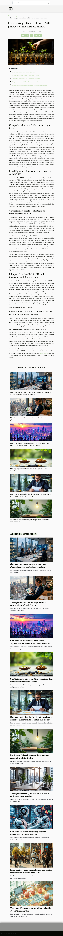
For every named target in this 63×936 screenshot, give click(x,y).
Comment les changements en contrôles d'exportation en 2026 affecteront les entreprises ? (28, 567)
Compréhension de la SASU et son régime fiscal (23, 72)
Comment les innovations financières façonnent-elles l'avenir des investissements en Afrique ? (30, 643)
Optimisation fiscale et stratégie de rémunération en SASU (26, 79)
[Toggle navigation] (10, 8)
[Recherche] (31, 3)
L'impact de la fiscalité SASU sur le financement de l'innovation (27, 82)
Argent (16, 16)
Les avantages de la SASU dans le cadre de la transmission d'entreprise (29, 85)
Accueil (10, 16)
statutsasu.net (44, 353)
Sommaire (14, 68)
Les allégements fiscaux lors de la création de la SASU (25, 75)
